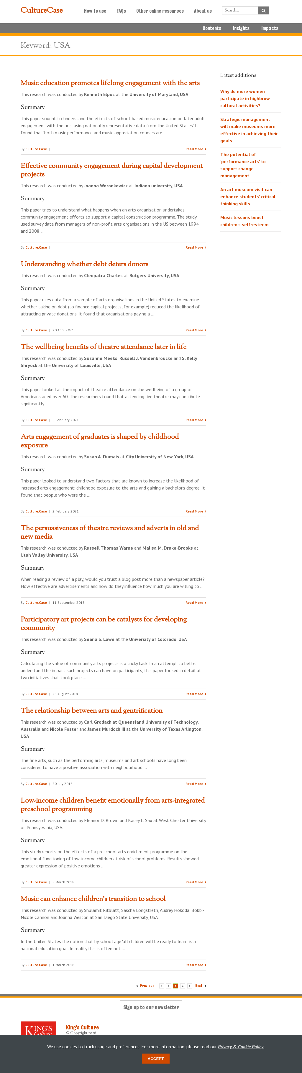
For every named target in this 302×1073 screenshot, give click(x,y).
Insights (241, 28)
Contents (212, 28)
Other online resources (160, 11)
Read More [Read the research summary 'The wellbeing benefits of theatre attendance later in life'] (194, 420)
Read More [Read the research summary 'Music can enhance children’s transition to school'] (194, 965)
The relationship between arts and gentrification (92, 711)
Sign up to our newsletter (151, 1007)
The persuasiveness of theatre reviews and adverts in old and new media (110, 532)
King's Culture (82, 1027)
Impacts (269, 28)
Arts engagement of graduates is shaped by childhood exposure (100, 441)
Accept (156, 1059)
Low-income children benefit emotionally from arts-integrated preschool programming (113, 805)
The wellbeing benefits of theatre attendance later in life (103, 347)
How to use (95, 11)
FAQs (121, 11)
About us (203, 11)
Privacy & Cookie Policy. (241, 1046)
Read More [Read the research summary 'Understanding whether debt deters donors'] (194, 330)
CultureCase (42, 10)
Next (199, 985)
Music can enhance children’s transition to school (93, 899)
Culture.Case (36, 149)
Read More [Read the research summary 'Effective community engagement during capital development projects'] (194, 247)
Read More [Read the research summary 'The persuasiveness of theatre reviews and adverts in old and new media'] (194, 602)
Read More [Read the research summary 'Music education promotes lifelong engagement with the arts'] (194, 149)
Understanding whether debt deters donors (84, 264)
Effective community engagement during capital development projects (112, 170)
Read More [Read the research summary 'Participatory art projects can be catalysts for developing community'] (194, 694)
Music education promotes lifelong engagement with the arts (110, 83)
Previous (147, 985)
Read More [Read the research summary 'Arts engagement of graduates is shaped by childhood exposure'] (194, 511)
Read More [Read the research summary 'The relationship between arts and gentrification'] (194, 783)
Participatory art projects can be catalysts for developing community (104, 624)
